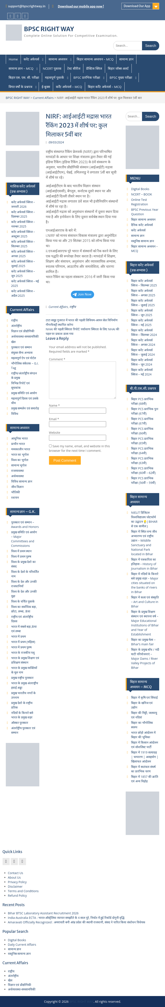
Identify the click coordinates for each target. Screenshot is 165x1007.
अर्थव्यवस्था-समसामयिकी (25, 336)
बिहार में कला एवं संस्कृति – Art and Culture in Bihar (145, 601)
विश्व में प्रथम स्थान (21, 551)
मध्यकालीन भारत (20, 449)
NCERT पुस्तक (52, 68)
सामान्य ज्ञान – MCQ (21, 68)
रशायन (15, 497)
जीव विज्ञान (17, 487)
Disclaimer (15, 886)
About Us (14, 877)
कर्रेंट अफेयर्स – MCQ (69, 87)
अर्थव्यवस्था (17, 476)
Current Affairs (43, 98)
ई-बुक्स (46, 87)
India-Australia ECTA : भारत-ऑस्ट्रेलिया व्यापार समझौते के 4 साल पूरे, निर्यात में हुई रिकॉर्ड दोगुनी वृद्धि (66, 918)
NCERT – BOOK (141, 194)
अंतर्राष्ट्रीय (16, 326)
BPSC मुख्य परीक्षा (121, 77)
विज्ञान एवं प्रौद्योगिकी (22, 331)
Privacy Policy (17, 882)
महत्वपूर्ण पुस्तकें (54, 77)
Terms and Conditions (23, 891)
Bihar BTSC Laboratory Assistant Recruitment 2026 (43, 913)
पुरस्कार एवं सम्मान (21, 347)
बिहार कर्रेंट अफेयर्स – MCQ (105, 87)
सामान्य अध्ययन (58, 59)
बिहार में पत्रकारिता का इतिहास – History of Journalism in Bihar (144, 563)
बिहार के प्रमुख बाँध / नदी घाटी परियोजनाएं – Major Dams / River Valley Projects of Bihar (145, 658)
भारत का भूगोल (20, 454)
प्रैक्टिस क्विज (94, 68)
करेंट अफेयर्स (31, 59)
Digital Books (140, 189)
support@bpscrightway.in (27, 6)
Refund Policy (17, 895)
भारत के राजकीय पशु (23, 652)
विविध (14, 414)
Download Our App (137, 6)
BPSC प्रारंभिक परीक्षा (86, 77)
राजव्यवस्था (17, 471)
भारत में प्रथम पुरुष (21, 647)
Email (54, 419)
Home (13, 59)
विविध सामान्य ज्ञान (21, 481)
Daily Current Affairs (22, 944)
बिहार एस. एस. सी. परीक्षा (24, 77)
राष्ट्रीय (72, 307)
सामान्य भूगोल (19, 465)
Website (54, 432)
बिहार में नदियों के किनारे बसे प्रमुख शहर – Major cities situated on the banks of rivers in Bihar (144, 583)
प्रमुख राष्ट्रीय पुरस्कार (22, 678)
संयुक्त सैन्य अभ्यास (21, 353)
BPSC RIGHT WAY (49, 29)
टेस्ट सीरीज (73, 68)
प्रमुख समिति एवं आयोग (24, 393)
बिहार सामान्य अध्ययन (143, 219)
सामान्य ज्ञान (126, 59)
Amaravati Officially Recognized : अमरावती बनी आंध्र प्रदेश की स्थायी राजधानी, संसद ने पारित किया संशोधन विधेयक (76, 922)
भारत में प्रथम (18, 636)
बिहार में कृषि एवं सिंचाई (144, 697)
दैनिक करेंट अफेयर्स (142, 225)
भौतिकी (15, 492)
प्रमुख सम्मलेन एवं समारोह (25, 408)
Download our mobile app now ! (81, 6)
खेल (13, 342)
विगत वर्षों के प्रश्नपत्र (20, 87)
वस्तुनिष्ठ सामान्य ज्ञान (142, 241)
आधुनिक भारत (19, 438)
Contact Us (15, 873)
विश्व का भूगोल (19, 460)
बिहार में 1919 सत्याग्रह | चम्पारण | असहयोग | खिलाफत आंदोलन (144, 756)
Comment (57, 359)
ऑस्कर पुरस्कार (19, 723)
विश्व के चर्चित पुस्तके (23, 601)
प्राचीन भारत (18, 444)
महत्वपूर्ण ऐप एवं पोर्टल (23, 358)
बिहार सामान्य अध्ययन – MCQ (95, 59)
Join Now (82, 294)
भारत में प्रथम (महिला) (23, 642)
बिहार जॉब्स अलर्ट (118, 68)
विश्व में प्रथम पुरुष (21, 556)
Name (54, 405)
